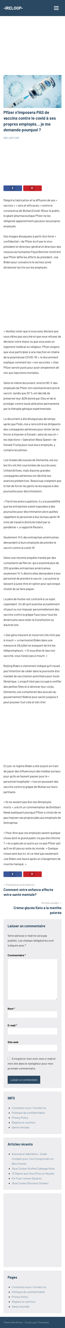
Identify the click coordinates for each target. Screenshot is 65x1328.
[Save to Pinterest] (32, 188)
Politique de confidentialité (28, 1112)
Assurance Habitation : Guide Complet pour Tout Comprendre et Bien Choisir (33, 1158)
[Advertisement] (32, 47)
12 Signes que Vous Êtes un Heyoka (33, 1173)
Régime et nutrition (24, 1122)
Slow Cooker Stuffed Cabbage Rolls (33, 1168)
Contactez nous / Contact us (29, 1107)
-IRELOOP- (13, 7)
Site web (13, 1042)
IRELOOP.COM (11, 137)
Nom (11, 1008)
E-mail (12, 1025)
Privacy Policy (20, 1117)
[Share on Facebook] (12, 188)
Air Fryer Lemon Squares (27, 1178)
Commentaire (17, 955)
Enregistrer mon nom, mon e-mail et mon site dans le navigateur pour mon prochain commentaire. (32, 1063)
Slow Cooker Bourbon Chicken (30, 1183)
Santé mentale (20, 1127)
